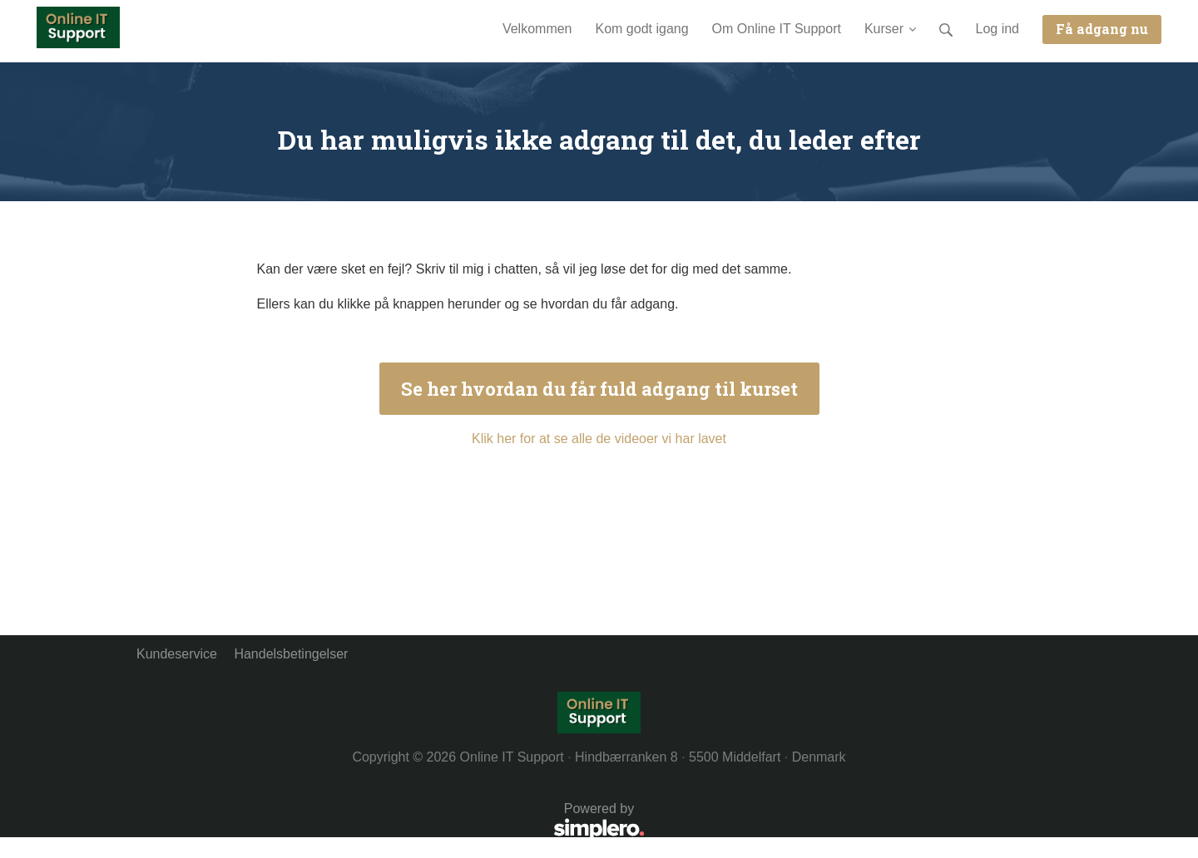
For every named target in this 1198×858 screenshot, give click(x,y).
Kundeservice (176, 654)
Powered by (390, 822)
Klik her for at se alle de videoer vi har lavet (599, 438)
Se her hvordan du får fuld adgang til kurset (599, 389)
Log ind (998, 29)
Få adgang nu (1102, 28)
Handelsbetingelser (291, 654)
